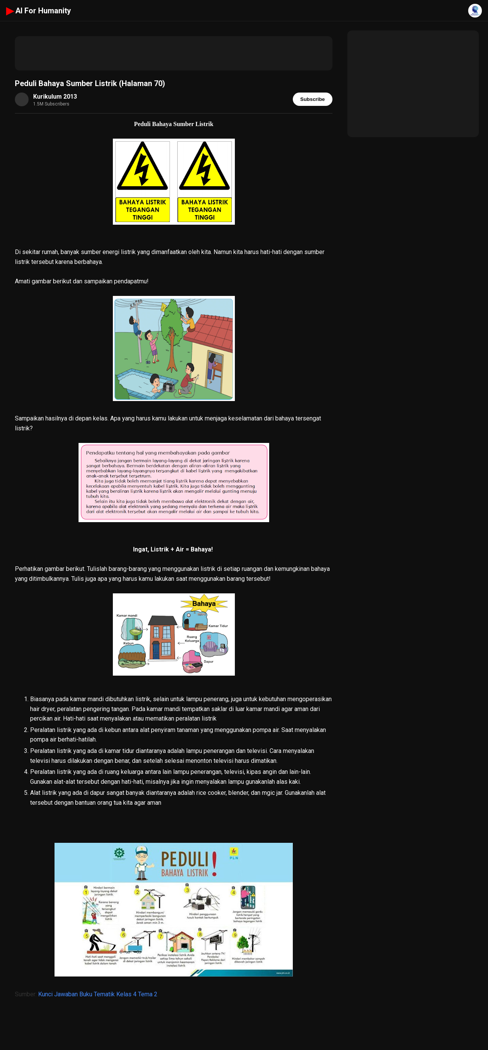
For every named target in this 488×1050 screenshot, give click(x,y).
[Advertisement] (173, 53)
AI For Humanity (38, 10)
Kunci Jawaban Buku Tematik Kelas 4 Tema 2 (97, 994)
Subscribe (312, 99)
